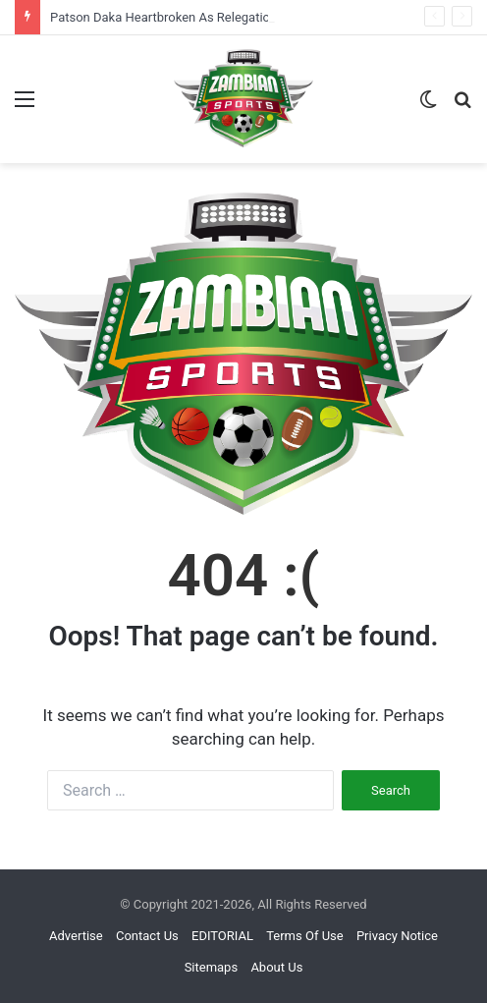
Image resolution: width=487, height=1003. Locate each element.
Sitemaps (212, 967)
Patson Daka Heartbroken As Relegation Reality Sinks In (208, 17)
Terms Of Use (304, 935)
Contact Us (147, 935)
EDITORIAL (222, 935)
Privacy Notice (397, 935)
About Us (276, 967)
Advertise (76, 935)
